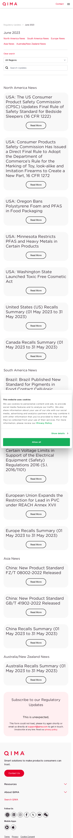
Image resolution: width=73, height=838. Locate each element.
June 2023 (29, 25)
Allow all (36, 442)
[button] (68, 4)
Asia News (9, 43)
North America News (14, 38)
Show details (58, 433)
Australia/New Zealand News (31, 43)
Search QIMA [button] (11, 799)
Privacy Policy (44, 423)
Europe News (58, 38)
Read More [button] (36, 125)
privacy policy (51, 729)
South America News (38, 38)
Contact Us (14, 773)
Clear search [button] (9, 53)
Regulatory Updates (12, 25)
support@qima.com (38, 726)
